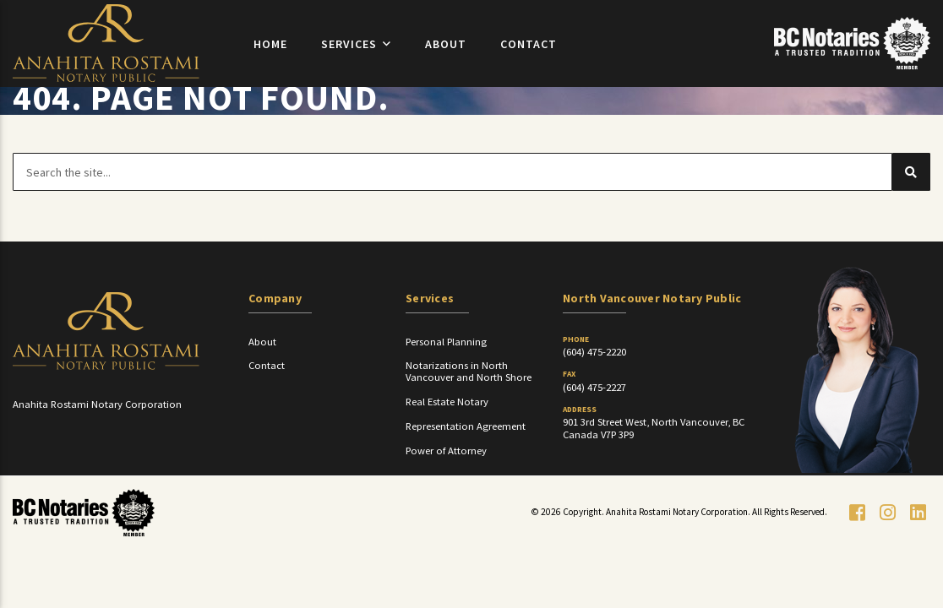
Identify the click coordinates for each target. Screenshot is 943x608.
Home (270, 56)
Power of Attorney (446, 484)
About (445, 56)
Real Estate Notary (447, 435)
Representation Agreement (466, 459)
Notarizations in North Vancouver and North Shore (468, 405)
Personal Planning (446, 375)
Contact (528, 56)
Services (349, 56)
